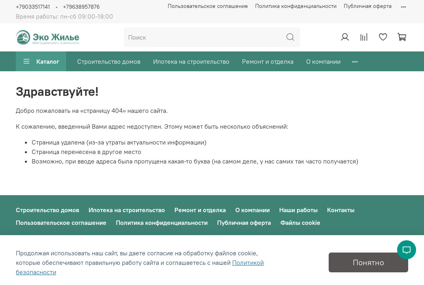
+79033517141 (33, 6)
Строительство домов (108, 61)
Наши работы (298, 210)
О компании (323, 61)
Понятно (368, 262)
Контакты (340, 210)
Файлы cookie (300, 222)
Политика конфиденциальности (296, 6)
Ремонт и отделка (267, 61)
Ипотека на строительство (191, 61)
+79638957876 (81, 6)
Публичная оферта (368, 6)
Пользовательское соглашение (208, 6)
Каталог (41, 61)
